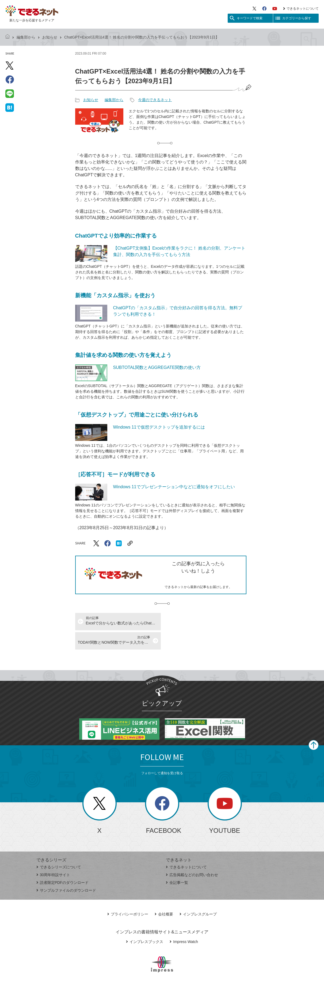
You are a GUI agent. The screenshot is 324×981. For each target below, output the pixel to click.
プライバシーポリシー (127, 895)
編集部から (26, 37)
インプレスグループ (198, 895)
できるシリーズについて (58, 848)
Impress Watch (184, 922)
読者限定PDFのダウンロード (62, 863)
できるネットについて (301, 8)
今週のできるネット (155, 100)
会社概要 (164, 895)
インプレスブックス (144, 922)
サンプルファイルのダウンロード (66, 871)
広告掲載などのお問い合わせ (192, 855)
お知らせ (49, 37)
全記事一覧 (177, 863)
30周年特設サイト (53, 855)
